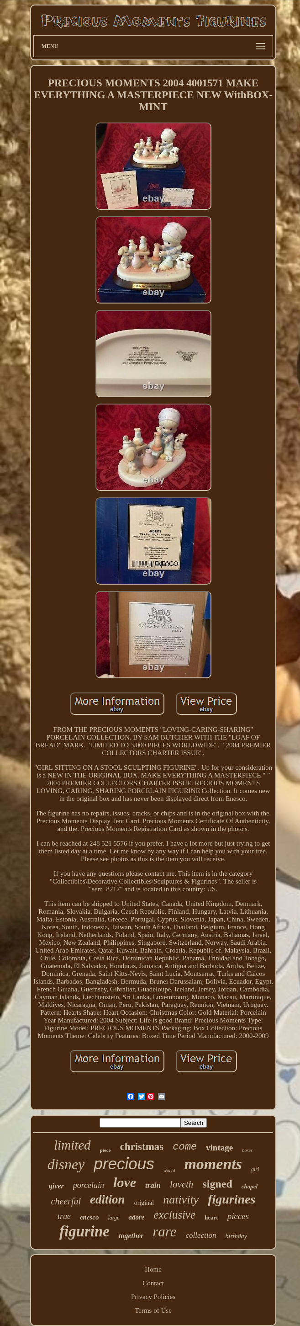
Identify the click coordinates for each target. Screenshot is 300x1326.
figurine (84, 1231)
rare (164, 1232)
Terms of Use (153, 1310)
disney (66, 1164)
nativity (181, 1199)
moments (213, 1164)
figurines (231, 1199)
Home (153, 1269)
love (124, 1182)
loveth (181, 1184)
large (114, 1217)
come (185, 1147)
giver (56, 1186)
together (131, 1236)
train (153, 1185)
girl (255, 1169)
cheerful (66, 1201)
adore (136, 1217)
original (144, 1202)
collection (201, 1235)
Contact (153, 1283)
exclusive (174, 1215)
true (64, 1216)
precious (124, 1163)
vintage (219, 1147)
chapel (250, 1186)
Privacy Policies (153, 1296)
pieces (238, 1216)
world (169, 1170)
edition (107, 1199)
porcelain (88, 1185)
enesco (89, 1217)
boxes (247, 1150)
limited (72, 1145)
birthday (236, 1236)
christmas (141, 1146)
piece (105, 1150)
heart (211, 1217)
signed (217, 1184)
